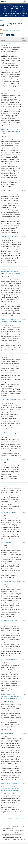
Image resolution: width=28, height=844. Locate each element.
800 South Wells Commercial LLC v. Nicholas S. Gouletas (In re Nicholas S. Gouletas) (10, 131)
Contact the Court (9, 826)
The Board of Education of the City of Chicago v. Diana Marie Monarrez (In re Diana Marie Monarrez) (11, 321)
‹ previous (9, 818)
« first (4, 818)
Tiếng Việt (17, 830)
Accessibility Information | (7, 828)
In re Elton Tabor (5, 459)
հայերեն (16, 832)
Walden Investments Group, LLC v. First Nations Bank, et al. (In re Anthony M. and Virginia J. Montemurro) (11, 696)
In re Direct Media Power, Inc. (8, 512)
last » (16, 820)
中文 (11, 832)
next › (12, 820)
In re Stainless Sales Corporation (9, 484)
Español (11, 830)
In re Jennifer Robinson (7, 733)
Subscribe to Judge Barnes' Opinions (10, 30)
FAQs (15, 826)
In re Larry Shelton (5, 190)
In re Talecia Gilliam (6, 542)
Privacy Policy (20, 826)
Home (1, 20)
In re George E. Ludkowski (7, 355)
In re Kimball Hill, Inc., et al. (8, 43)
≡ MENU (4, 2)
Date (1, 33)
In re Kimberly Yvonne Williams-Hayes (11, 581)
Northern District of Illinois (14, 9)
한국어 (22, 830)
